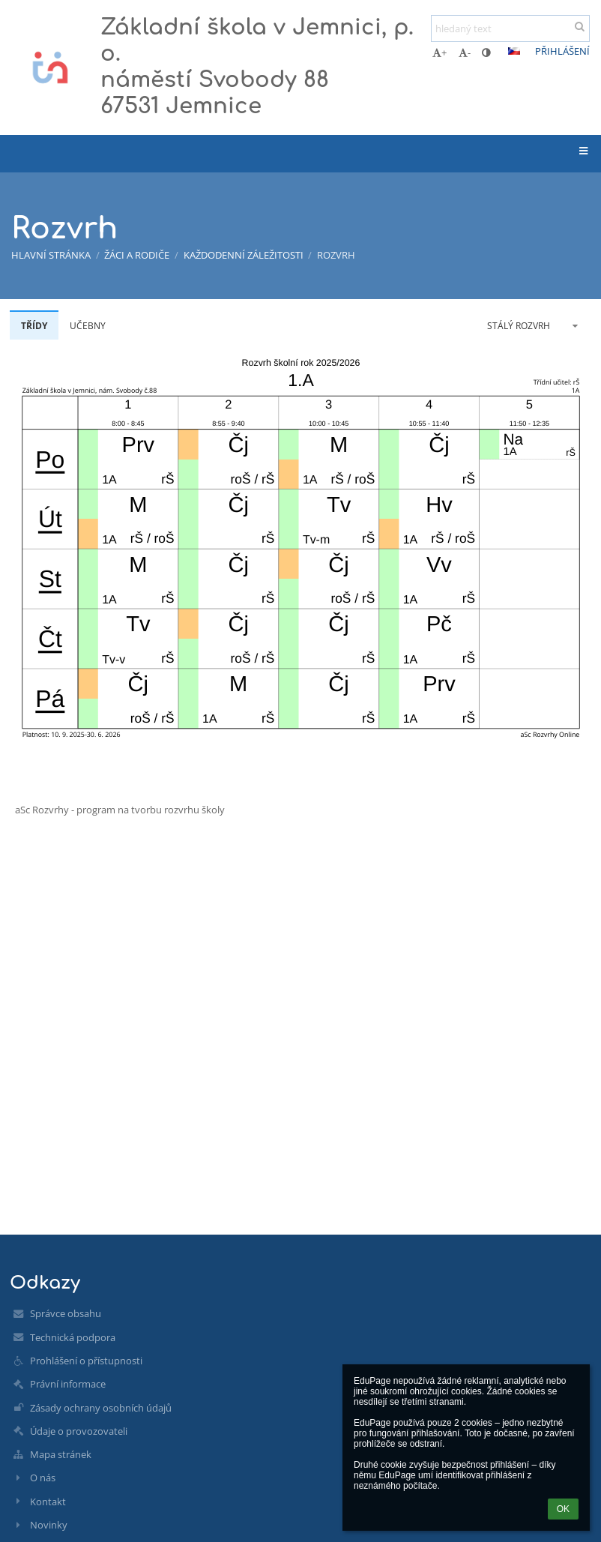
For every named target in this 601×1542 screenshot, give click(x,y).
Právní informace (68, 1384)
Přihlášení (562, 51)
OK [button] (563, 1509)
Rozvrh (336, 255)
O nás (42, 1477)
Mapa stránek (60, 1454)
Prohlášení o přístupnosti (86, 1360)
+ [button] (439, 52)
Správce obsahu (65, 1313)
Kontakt (48, 1501)
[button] (514, 51)
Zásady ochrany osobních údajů (101, 1408)
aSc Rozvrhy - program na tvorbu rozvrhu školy (120, 809)
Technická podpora (72, 1337)
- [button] (465, 52)
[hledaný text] (510, 28)
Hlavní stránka (51, 255)
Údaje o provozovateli (78, 1431)
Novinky (48, 1525)
